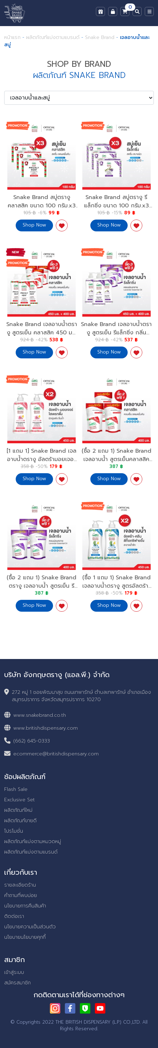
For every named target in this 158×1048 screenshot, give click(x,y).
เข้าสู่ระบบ (14, 972)
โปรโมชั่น (13, 831)
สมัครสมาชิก (17, 982)
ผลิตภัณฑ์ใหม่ (18, 810)
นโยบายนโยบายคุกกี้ (25, 937)
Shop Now (34, 225)
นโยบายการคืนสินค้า (25, 906)
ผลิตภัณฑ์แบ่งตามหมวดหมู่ (32, 841)
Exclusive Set (19, 799)
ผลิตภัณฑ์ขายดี (20, 820)
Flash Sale (16, 789)
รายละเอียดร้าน (20, 885)
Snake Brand (100, 37)
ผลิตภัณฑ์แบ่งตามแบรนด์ (53, 37)
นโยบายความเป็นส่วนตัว (30, 926)
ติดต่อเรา (14, 916)
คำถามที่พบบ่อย (20, 895)
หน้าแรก (12, 37)
